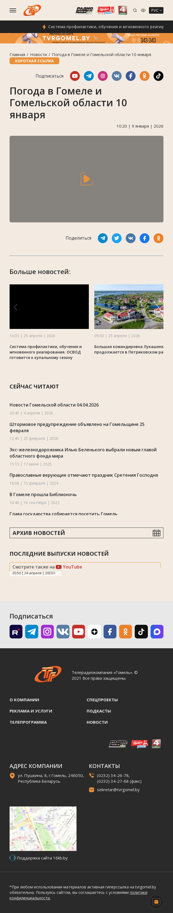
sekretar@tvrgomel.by (118, 789)
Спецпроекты (102, 699)
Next (54, 573)
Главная (17, 54)
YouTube (69, 567)
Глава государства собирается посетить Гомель (64, 514)
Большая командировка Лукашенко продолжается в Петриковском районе (133, 349)
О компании (24, 699)
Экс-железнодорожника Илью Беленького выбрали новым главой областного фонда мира (83, 453)
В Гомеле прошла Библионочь (43, 494)
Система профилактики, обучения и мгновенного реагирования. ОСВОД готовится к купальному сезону (46, 352)
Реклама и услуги (31, 711)
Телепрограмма (28, 722)
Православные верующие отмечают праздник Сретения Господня (84, 475)
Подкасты (99, 711)
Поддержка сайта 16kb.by (42, 858)
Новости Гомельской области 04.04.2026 (54, 405)
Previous (50, 573)
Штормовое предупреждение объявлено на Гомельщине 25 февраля (77, 427)
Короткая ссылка (34, 60)
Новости (38, 54)
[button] (157, 307)
